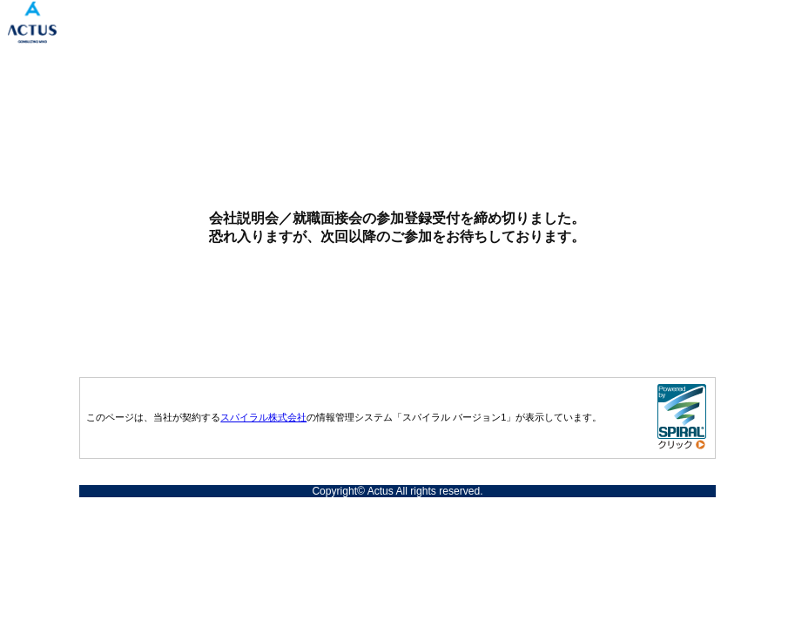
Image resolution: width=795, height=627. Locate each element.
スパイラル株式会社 (263, 417)
